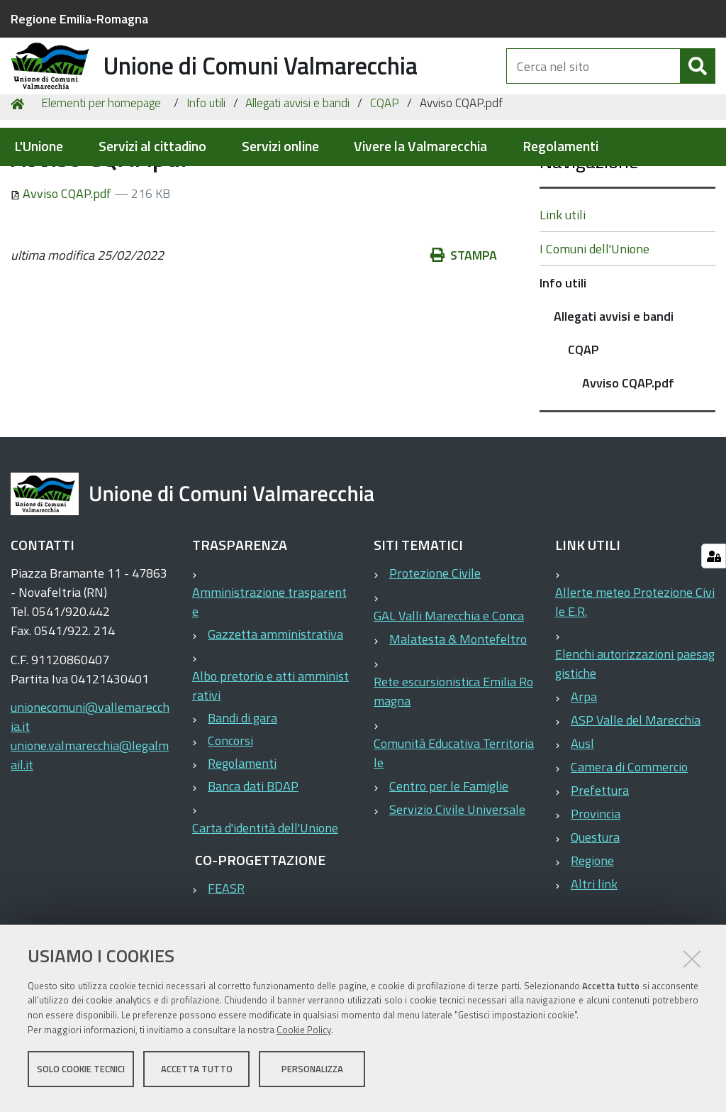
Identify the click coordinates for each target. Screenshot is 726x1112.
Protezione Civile (435, 651)
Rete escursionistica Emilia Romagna (453, 770)
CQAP (384, 181)
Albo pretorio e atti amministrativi (270, 764)
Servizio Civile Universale (457, 888)
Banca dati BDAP (253, 864)
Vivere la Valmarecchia (420, 146)
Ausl (582, 822)
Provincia (595, 892)
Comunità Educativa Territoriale (454, 832)
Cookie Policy (304, 1036)
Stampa (463, 333)
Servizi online (280, 146)
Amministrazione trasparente (269, 680)
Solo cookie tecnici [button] (81, 1075)
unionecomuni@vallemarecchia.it (90, 795)
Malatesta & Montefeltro (458, 717)
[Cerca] (697, 83)
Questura (595, 915)
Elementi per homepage (101, 181)
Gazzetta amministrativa (275, 712)
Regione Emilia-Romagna (79, 18)
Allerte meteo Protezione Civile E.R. (635, 680)
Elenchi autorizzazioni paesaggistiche (635, 742)
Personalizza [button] (312, 1075)
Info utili (205, 181)
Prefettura (600, 869)
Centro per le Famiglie (448, 864)
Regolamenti (560, 146)
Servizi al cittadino (152, 146)
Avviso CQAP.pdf (62, 272)
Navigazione (589, 239)
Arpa (584, 775)
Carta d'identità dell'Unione (265, 906)
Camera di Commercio (629, 845)
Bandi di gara (242, 796)
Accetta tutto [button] (197, 1075)
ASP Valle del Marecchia (635, 798)
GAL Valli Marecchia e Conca (449, 694)
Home (20, 182)
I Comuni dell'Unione (594, 327)
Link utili (563, 293)
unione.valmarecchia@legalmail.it (90, 834)
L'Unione (38, 146)
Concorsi (230, 819)
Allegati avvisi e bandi (297, 181)
